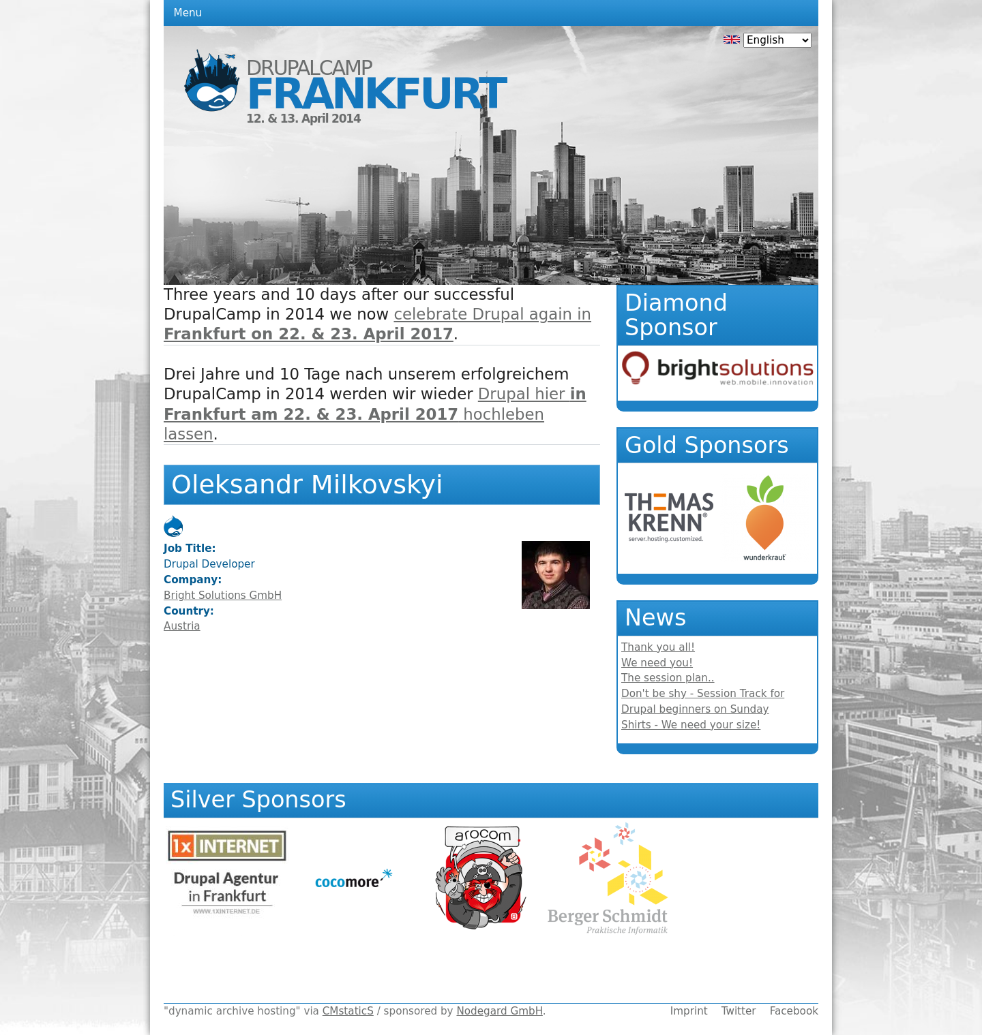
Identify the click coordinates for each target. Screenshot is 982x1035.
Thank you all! (658, 647)
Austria (182, 626)
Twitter (738, 1011)
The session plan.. (668, 678)
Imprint (689, 1011)
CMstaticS (348, 1011)
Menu (188, 13)
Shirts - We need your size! (690, 725)
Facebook (794, 1011)
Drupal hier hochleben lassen (375, 413)
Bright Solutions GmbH (223, 595)
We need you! (657, 663)
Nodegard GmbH (499, 1011)
